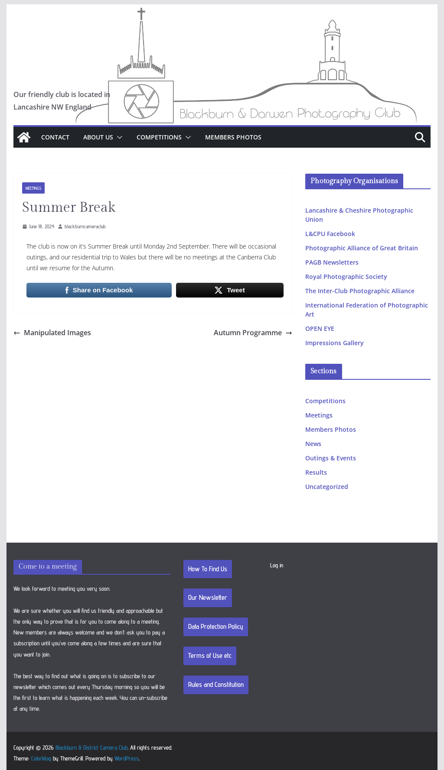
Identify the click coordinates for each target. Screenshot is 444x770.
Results (316, 472)
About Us (98, 137)
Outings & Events (330, 458)
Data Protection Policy (215, 626)
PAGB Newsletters (332, 262)
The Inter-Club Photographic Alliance (360, 291)
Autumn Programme (253, 332)
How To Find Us (207, 569)
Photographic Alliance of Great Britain (361, 248)
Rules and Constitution (216, 684)
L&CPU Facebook (330, 234)
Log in (276, 565)
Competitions (159, 137)
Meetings (33, 188)
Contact (55, 137)
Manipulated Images (52, 332)
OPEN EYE (319, 328)
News (313, 444)
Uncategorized (326, 486)
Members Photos (233, 137)
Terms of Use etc (210, 655)
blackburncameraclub (85, 226)
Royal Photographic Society (346, 276)
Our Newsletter (207, 597)
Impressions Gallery (334, 343)
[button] (118, 137)
